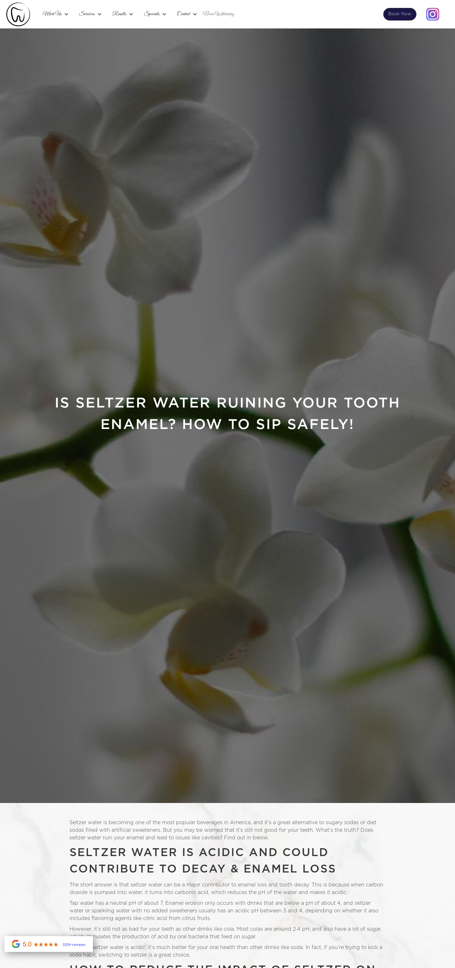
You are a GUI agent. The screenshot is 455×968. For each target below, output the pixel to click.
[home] (18, 14)
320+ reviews (74, 944)
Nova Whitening (218, 14)
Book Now (399, 14)
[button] (56, 14)
